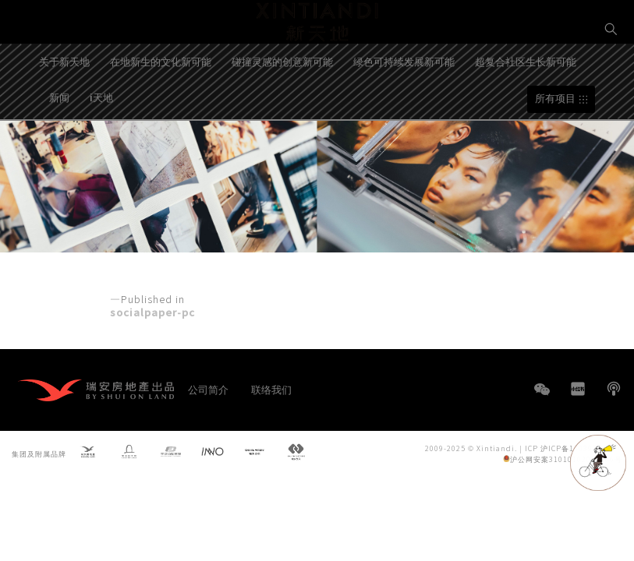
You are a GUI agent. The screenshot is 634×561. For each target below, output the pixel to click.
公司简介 (208, 389)
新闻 (59, 141)
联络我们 (271, 389)
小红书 (577, 388)
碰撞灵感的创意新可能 (282, 105)
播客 (613, 388)
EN (611, 83)
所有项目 (555, 143)
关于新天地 (64, 105)
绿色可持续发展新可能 (404, 105)
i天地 (101, 141)
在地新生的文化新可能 (160, 105)
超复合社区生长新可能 (525, 105)
